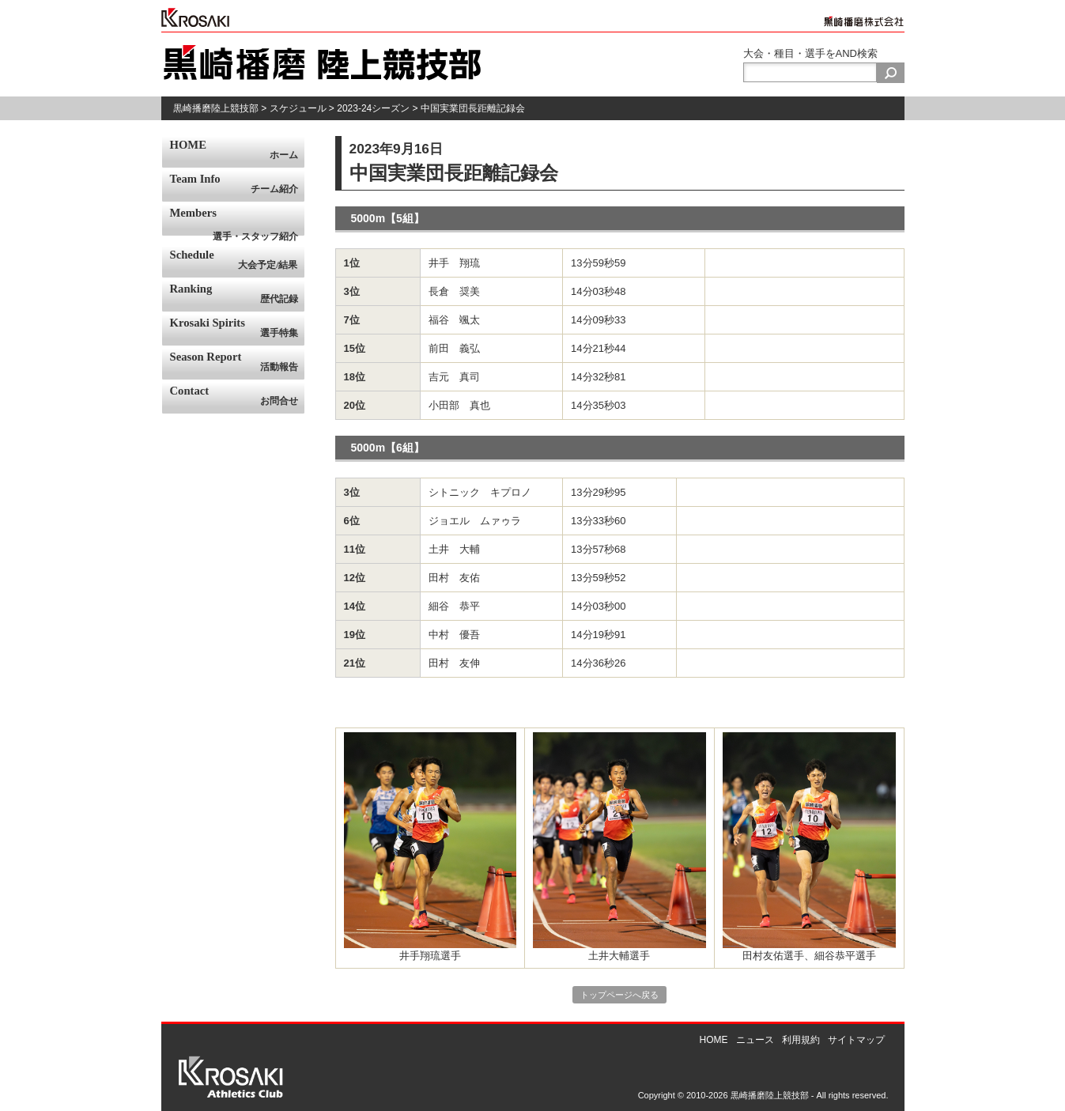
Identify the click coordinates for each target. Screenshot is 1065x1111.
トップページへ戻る (619, 995)
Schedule (237, 260)
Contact (237, 396)
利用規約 (801, 1039)
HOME (237, 150)
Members (237, 221)
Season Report (237, 362)
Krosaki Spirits (237, 328)
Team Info (237, 184)
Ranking (237, 294)
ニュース (755, 1039)
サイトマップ (856, 1039)
